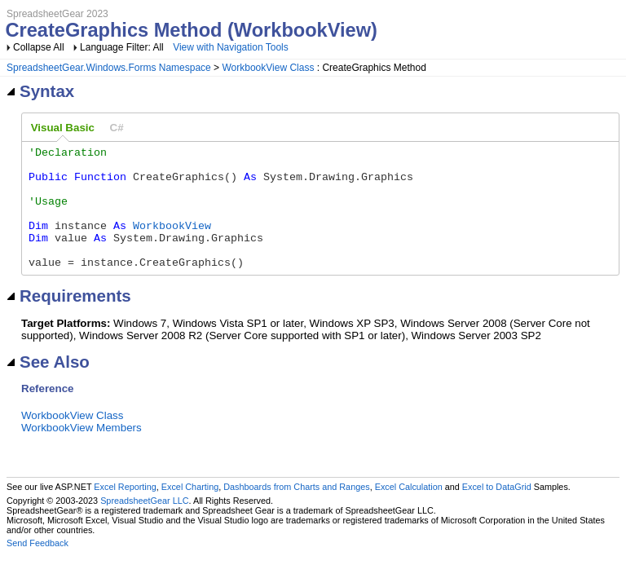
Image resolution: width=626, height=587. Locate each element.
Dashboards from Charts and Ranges (296, 511)
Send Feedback (37, 567)
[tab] (62, 128)
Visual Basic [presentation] (63, 127)
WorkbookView (172, 242)
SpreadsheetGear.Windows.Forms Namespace (109, 67)
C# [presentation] (117, 127)
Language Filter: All (123, 47)
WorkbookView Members (81, 452)
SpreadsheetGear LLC (144, 525)
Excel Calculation (409, 511)
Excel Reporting (125, 511)
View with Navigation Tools (231, 47)
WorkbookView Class (268, 67)
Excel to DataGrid (496, 511)
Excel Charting (189, 511)
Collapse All (38, 47)
